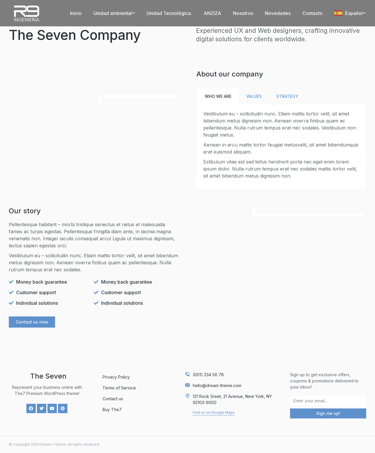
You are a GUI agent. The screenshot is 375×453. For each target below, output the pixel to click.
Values (254, 96)
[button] (32, 322)
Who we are (218, 96)
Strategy (287, 96)
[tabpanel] (281, 146)
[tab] (218, 96)
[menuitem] (75, 13)
